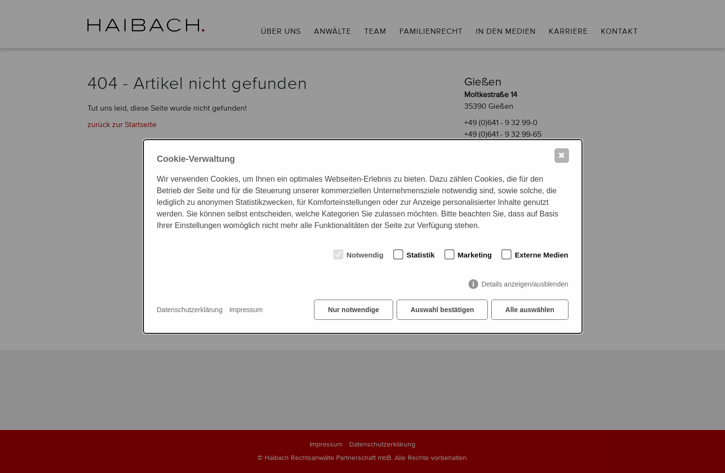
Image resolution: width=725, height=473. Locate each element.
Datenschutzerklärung (190, 310)
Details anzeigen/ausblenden (525, 284)
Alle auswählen (529, 310)
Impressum (246, 310)
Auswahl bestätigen (442, 310)
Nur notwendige (353, 310)
